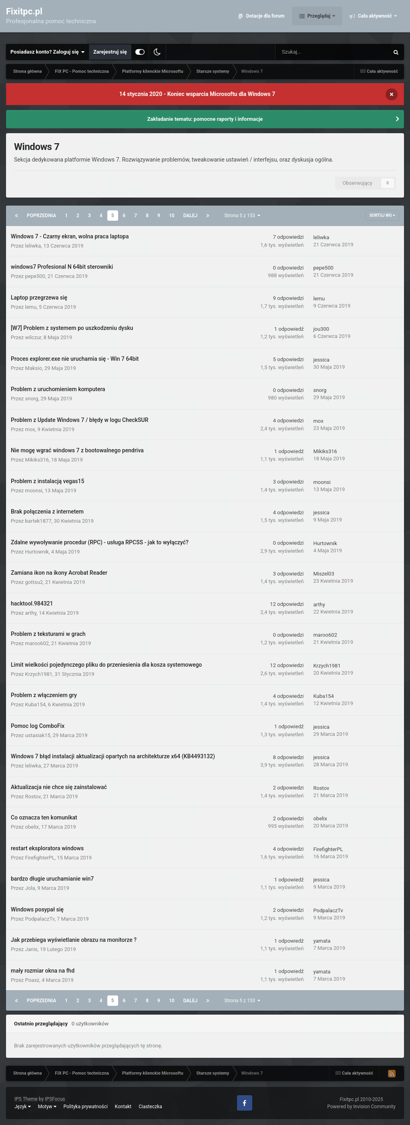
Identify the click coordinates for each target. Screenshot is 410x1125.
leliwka (33, 246)
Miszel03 (323, 574)
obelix (32, 827)
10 (172, 215)
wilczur (33, 337)
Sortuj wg (382, 215)
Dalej (190, 215)
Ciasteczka (150, 1106)
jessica (321, 360)
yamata (321, 941)
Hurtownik (37, 552)
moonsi (33, 491)
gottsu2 (34, 582)
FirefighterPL (40, 858)
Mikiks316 (37, 460)
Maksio (33, 368)
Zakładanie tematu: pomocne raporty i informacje (205, 119)
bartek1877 (38, 521)
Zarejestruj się (110, 52)
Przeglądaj (319, 20)
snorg (31, 399)
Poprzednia (41, 215)
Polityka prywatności (86, 1106)
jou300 (321, 329)
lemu (31, 307)
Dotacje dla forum (265, 20)
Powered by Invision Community (361, 1106)
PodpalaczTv (40, 919)
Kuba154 (35, 704)
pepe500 (35, 276)
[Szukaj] (314, 52)
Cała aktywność (375, 20)
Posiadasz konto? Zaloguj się (47, 52)
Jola (30, 888)
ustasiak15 (37, 735)
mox (30, 429)
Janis (31, 949)
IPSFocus (55, 1099)
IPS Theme (26, 1099)
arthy (31, 613)
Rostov (33, 796)
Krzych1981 (38, 674)
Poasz (32, 980)
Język (22, 1106)
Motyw (47, 1106)
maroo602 (37, 643)
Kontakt (123, 1106)
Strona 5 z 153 (242, 215)
